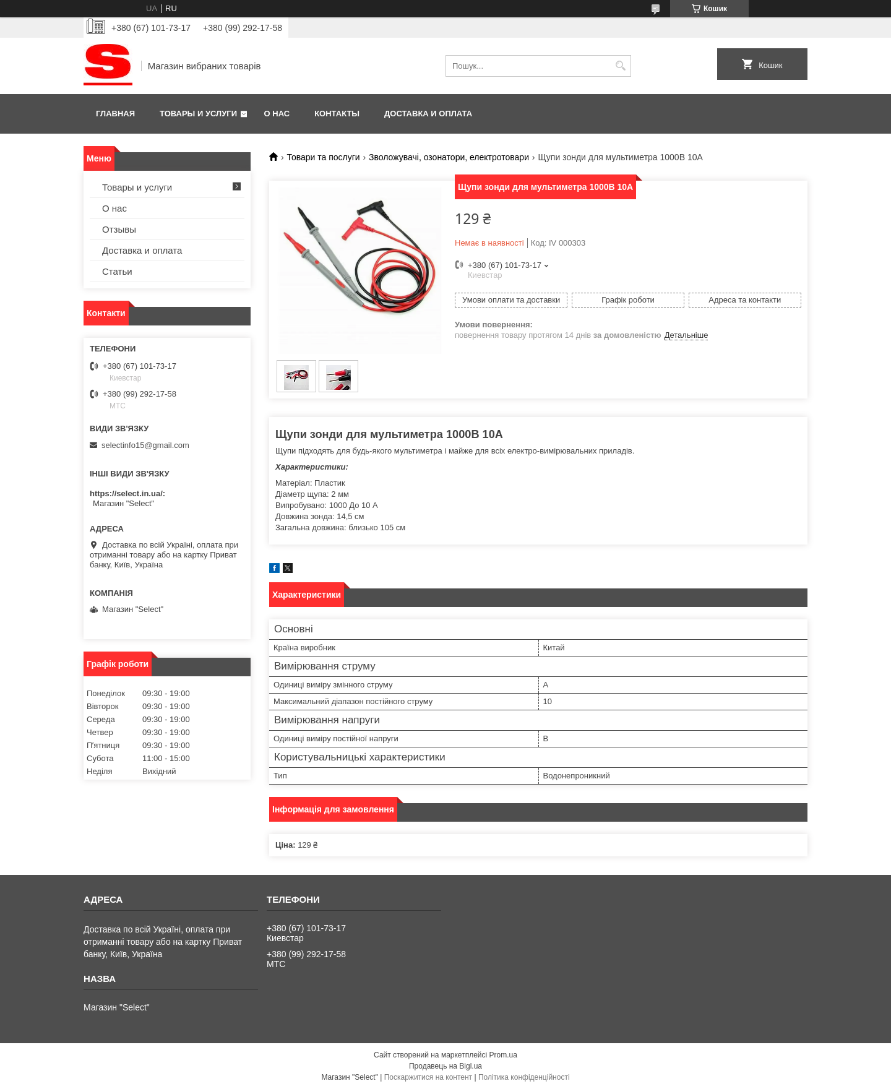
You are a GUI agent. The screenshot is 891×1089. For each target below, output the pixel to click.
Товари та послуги (322, 157)
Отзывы (119, 229)
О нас (277, 113)
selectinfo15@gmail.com (145, 445)
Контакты (336, 113)
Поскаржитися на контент (428, 1077)
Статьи (117, 271)
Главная (115, 113)
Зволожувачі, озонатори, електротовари (449, 157)
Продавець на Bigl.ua (445, 1066)
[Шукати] (620, 66)
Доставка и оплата (428, 113)
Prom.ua (503, 1055)
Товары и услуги (198, 113)
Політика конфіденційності (524, 1077)
